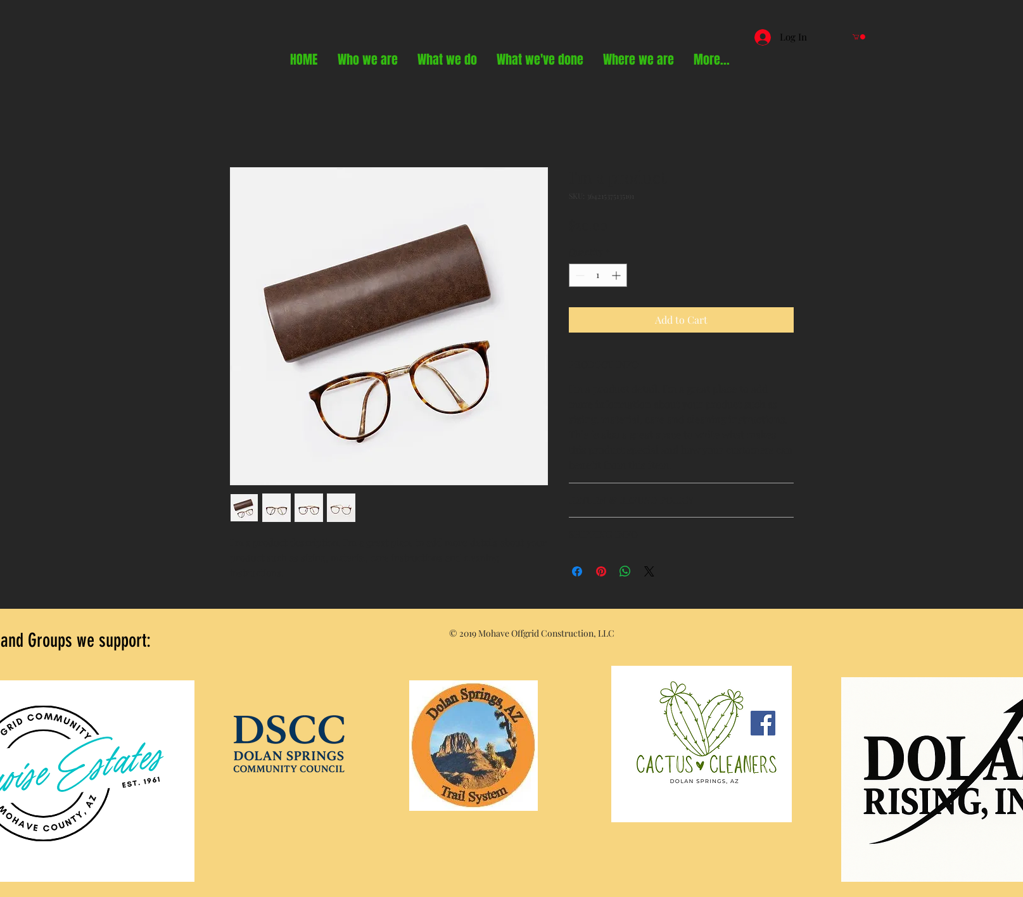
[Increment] (617, 275)
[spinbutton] (598, 275)
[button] (859, 36)
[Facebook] (763, 723)
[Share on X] (649, 571)
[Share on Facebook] (577, 571)
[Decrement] (579, 275)
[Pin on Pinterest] (601, 571)
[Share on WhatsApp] (625, 571)
